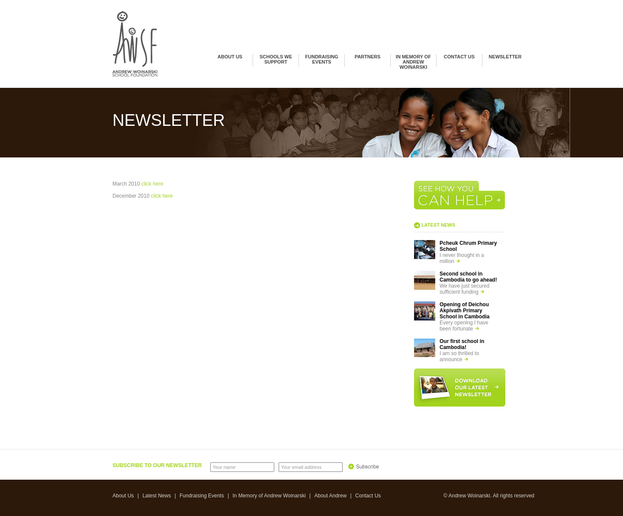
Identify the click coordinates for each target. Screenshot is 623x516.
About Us (230, 56)
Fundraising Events (321, 59)
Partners (368, 56)
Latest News (156, 496)
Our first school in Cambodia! (462, 344)
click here (152, 184)
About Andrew (330, 496)
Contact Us (459, 56)
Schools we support (276, 59)
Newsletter (505, 56)
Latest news (438, 225)
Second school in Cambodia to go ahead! (468, 277)
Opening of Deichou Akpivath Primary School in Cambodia (464, 310)
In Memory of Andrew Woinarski (413, 62)
